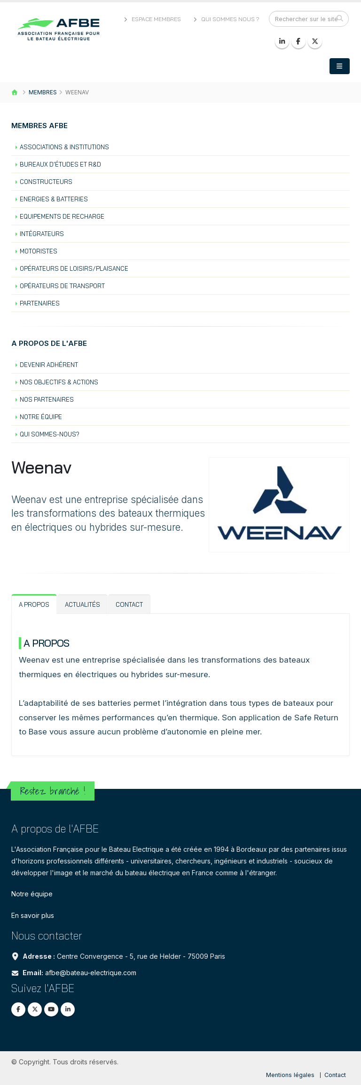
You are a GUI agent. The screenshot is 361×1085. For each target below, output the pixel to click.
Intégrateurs (42, 233)
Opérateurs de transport (62, 286)
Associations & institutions (64, 147)
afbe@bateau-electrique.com (90, 973)
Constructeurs (46, 181)
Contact (129, 604)
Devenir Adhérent (49, 364)
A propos (34, 604)
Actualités (82, 604)
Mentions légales (290, 1074)
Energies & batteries (54, 199)
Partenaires (40, 303)
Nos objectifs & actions (59, 382)
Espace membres (151, 19)
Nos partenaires (47, 399)
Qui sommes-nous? (49, 434)
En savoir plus (32, 915)
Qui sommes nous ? (225, 19)
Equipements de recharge (62, 216)
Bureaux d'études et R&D (60, 164)
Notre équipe (41, 416)
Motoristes (38, 251)
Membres (43, 92)
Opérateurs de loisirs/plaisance (74, 268)
